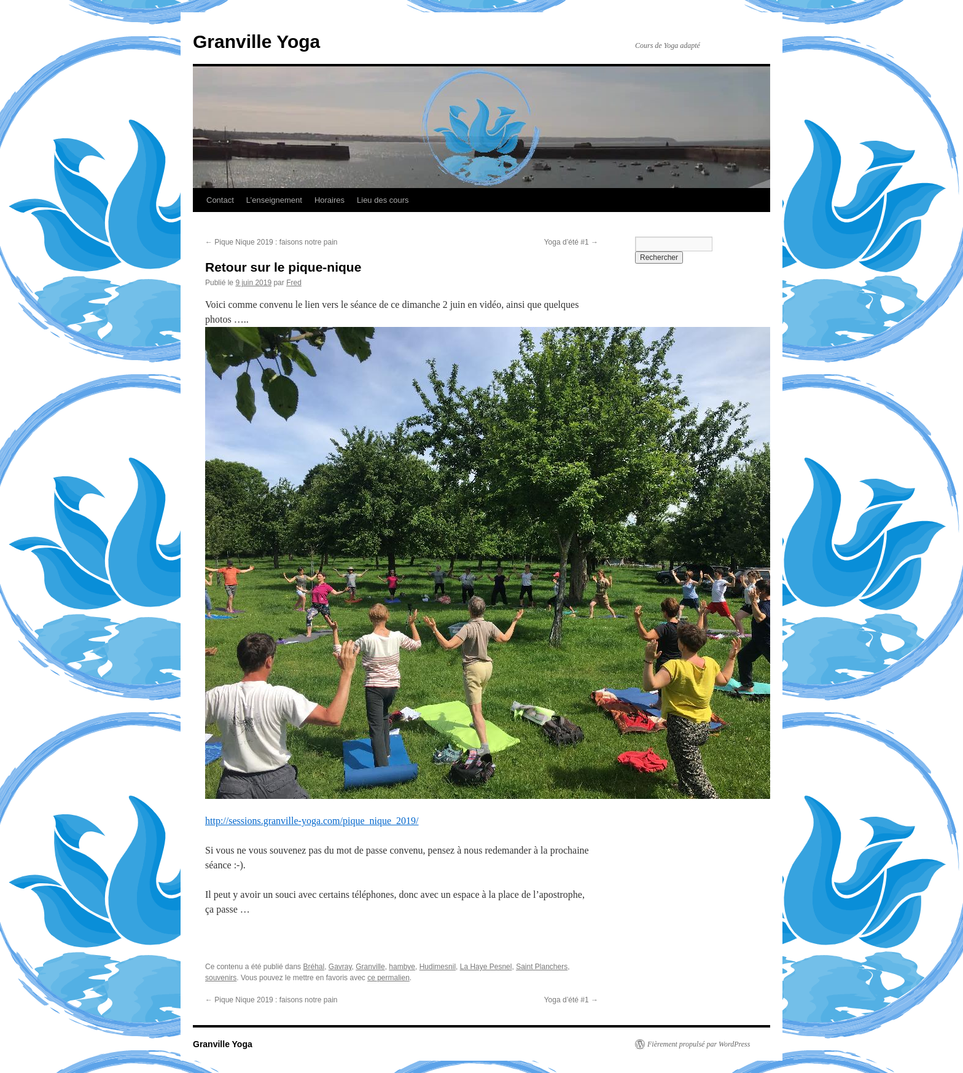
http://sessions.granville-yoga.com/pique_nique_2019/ (312, 821)
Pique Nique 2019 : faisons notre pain (271, 242)
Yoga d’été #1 (571, 242)
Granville (370, 966)
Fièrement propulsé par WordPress (698, 1044)
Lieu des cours (383, 200)
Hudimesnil (437, 966)
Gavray (340, 966)
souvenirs (220, 977)
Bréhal (313, 966)
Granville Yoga (256, 41)
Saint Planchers (541, 966)
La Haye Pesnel (486, 966)
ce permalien (388, 977)
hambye (402, 966)
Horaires (329, 200)
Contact (220, 200)
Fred (294, 282)
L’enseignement (274, 200)
